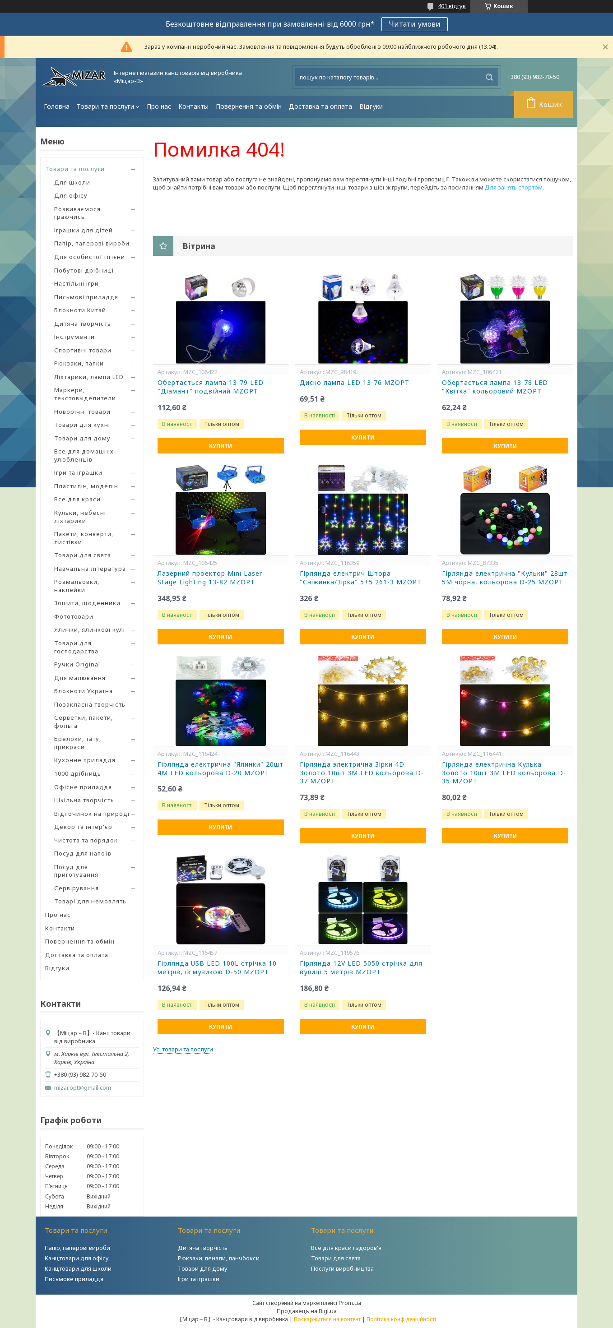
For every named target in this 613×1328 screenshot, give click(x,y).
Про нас (159, 106)
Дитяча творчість (82, 323)
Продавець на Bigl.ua (307, 1311)
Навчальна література (90, 569)
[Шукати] (489, 77)
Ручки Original (77, 664)
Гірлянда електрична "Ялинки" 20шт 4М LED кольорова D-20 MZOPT (220, 768)
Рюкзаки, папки (79, 363)
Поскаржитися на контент (327, 1319)
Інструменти (74, 337)
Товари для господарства (76, 647)
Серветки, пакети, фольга (83, 721)
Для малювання (80, 678)
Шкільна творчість (84, 800)
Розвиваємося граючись (77, 213)
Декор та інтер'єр (83, 827)
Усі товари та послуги (183, 1049)
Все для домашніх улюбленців (84, 455)
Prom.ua (350, 1303)
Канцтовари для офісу (77, 1258)
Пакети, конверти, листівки (83, 538)
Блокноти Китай (80, 310)
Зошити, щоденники (87, 603)
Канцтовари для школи (78, 1268)
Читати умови (415, 24)
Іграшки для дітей (83, 230)
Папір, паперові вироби (92, 243)
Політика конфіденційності (401, 1319)
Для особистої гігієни (89, 257)
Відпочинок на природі (92, 814)
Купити (220, 446)
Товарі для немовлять (90, 901)
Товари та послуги (105, 106)
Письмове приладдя (74, 1279)
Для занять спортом (514, 187)
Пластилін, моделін (86, 486)
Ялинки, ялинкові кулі (89, 629)
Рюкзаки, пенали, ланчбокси (219, 1258)
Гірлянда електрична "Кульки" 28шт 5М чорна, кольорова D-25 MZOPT (505, 577)
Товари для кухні (82, 425)
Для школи (72, 182)
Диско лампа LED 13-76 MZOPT (354, 383)
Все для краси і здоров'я (346, 1248)
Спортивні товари (82, 350)
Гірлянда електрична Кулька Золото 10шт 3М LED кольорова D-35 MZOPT (504, 773)
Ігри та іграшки (78, 472)
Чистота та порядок (86, 840)
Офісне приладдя (83, 787)
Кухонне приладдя (85, 760)
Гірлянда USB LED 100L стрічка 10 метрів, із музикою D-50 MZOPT (217, 967)
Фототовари (73, 616)
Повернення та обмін (249, 106)
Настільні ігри (76, 283)
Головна (57, 106)
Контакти (60, 928)
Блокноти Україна (83, 691)
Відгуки (371, 106)
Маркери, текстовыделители (85, 394)
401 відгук (452, 6)
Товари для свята (82, 555)
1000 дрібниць (77, 773)
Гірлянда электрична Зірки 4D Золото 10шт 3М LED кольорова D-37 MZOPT (362, 773)
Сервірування (76, 888)
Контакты (193, 106)
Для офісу (71, 195)
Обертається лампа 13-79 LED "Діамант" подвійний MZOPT (211, 387)
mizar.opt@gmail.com (82, 1088)
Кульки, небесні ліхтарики (80, 517)
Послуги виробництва (342, 1268)
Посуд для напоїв (82, 853)
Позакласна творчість (89, 704)
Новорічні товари (82, 411)
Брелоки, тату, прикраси (77, 743)
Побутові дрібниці (84, 270)
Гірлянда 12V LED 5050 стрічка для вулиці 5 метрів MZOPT (361, 967)
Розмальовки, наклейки (76, 586)
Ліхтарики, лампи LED (89, 377)
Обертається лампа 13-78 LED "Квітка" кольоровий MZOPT (495, 387)
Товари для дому (82, 438)
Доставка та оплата (320, 106)
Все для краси (77, 499)
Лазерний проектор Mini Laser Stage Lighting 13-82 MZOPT (210, 577)
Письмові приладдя (86, 297)
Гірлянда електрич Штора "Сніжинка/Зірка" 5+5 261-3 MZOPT (361, 577)
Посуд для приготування (76, 871)
